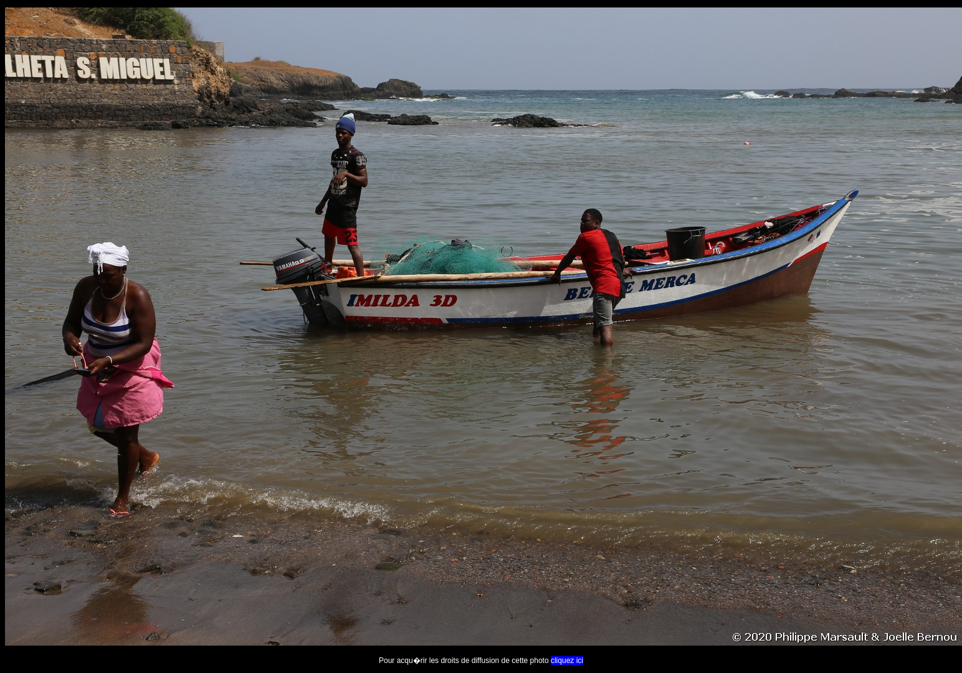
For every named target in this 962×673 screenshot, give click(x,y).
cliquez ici (567, 660)
